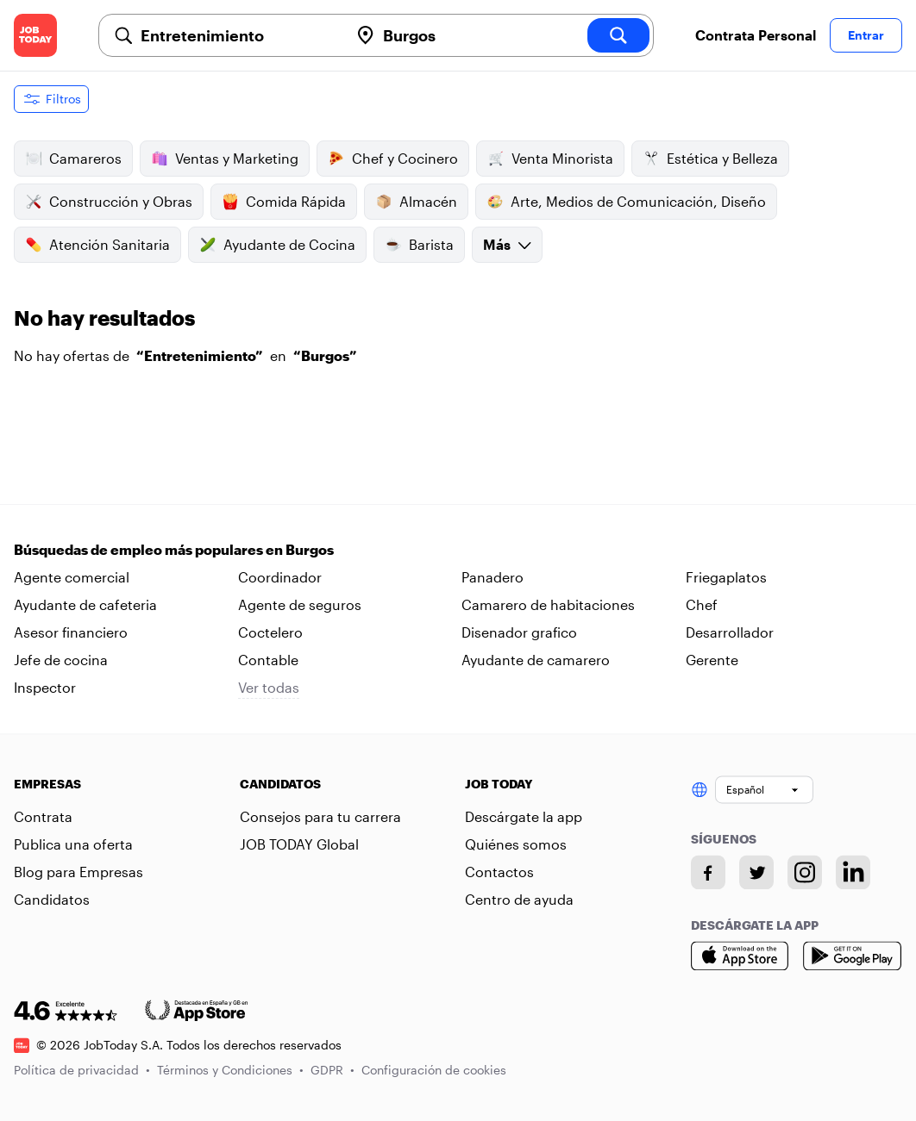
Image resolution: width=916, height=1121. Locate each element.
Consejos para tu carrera (320, 816)
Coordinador (280, 577)
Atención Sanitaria (97, 244)
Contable (268, 659)
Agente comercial (71, 577)
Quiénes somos (516, 844)
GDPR (332, 1069)
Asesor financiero (71, 632)
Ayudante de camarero (535, 659)
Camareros (73, 158)
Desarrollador (730, 632)
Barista (419, 244)
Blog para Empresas (78, 871)
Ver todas (268, 687)
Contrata (43, 816)
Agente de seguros (299, 604)
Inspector (45, 687)
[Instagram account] (804, 872)
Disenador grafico (519, 632)
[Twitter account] (756, 872)
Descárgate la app (523, 816)
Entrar (866, 35)
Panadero (492, 577)
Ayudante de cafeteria (85, 604)
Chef (702, 604)
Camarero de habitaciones (548, 604)
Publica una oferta (73, 844)
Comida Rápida (284, 201)
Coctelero (270, 632)
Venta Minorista (550, 158)
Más (507, 244)
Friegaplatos (726, 577)
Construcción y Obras (108, 201)
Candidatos (52, 899)
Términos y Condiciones (230, 1069)
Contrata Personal (755, 35)
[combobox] (238, 35)
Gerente (712, 659)
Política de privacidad (82, 1069)
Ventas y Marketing (224, 158)
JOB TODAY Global (299, 844)
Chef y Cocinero (393, 158)
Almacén (416, 201)
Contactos (499, 871)
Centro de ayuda (519, 899)
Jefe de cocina (61, 659)
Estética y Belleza (710, 158)
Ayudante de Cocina (277, 244)
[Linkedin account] (853, 872)
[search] (618, 35)
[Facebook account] (708, 872)
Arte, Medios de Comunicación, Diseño (626, 201)
